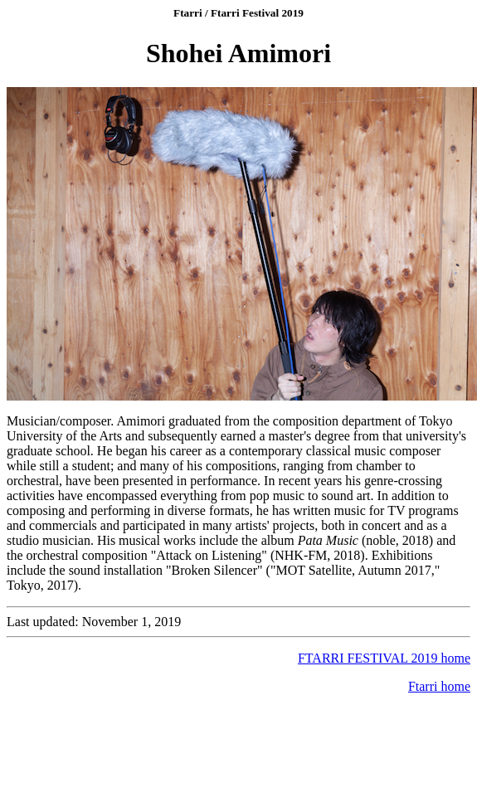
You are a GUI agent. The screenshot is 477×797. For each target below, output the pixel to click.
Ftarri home (439, 686)
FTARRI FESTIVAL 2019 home (384, 658)
